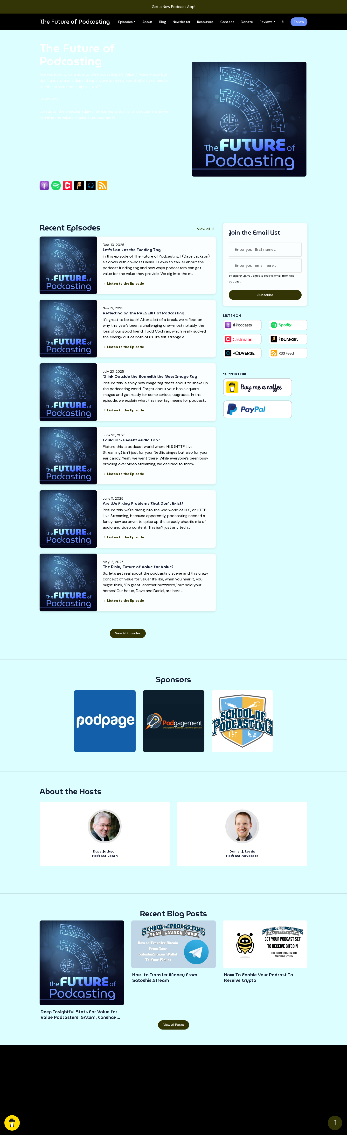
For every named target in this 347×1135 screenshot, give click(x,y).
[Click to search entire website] (283, 21)
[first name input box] (265, 250)
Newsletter (181, 22)
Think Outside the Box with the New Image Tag (150, 376)
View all (206, 228)
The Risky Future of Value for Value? (138, 567)
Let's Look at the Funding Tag (132, 250)
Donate (247, 22)
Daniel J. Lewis (242, 851)
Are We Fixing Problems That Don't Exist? (143, 503)
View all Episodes (127, 633)
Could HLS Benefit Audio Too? (131, 440)
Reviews (266, 22)
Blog (162, 22)
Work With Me (233, 1072)
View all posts (173, 1025)
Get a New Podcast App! (173, 6)
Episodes (125, 22)
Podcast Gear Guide (192, 1098)
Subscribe (265, 295)
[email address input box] (265, 266)
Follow (299, 22)
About (147, 22)
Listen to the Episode (123, 283)
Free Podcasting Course (195, 1091)
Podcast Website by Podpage (101, 1117)
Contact (227, 22)
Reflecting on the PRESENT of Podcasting (143, 313)
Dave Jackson (105, 851)
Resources (205, 22)
